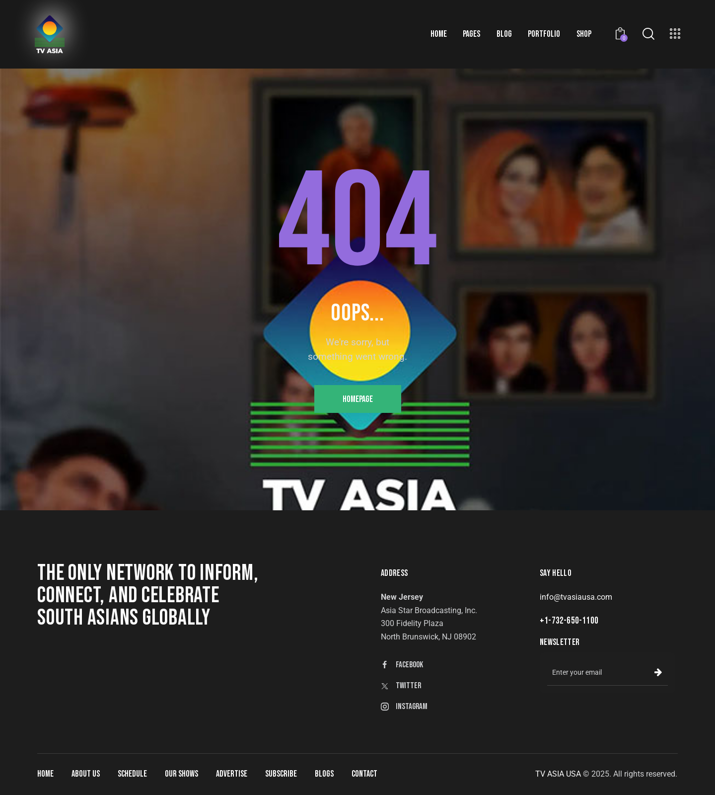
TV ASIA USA (558, 774)
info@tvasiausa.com (576, 597)
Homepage (358, 399)
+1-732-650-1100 (569, 621)
